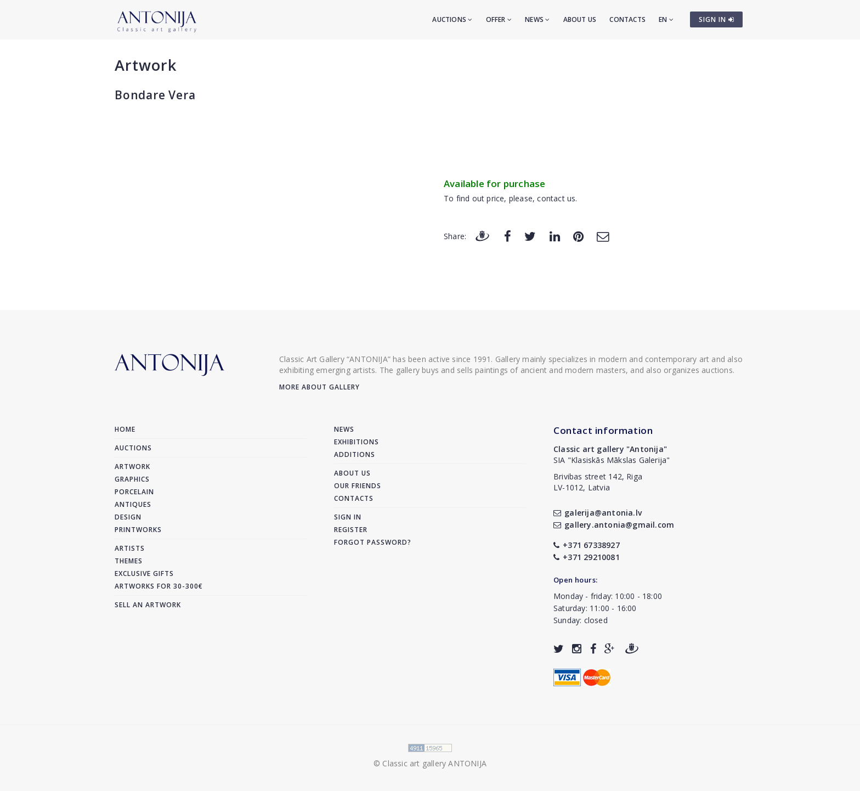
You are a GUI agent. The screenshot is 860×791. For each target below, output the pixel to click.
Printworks (138, 529)
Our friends (357, 485)
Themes (129, 561)
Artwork (146, 65)
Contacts (627, 19)
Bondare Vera (155, 95)
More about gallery (319, 387)
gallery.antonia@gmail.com (613, 524)
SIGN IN (716, 19)
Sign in (347, 517)
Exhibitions (356, 442)
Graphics (132, 479)
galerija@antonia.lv (597, 512)
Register (350, 529)
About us (580, 19)
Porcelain (134, 491)
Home (125, 429)
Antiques (133, 504)
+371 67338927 (586, 545)
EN (666, 19)
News (537, 19)
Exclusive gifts (144, 573)
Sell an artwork (148, 604)
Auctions (452, 19)
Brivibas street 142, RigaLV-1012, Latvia (597, 482)
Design (128, 517)
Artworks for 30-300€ (159, 586)
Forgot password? (372, 542)
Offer (499, 19)
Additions (354, 454)
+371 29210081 (586, 557)
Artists (130, 548)
